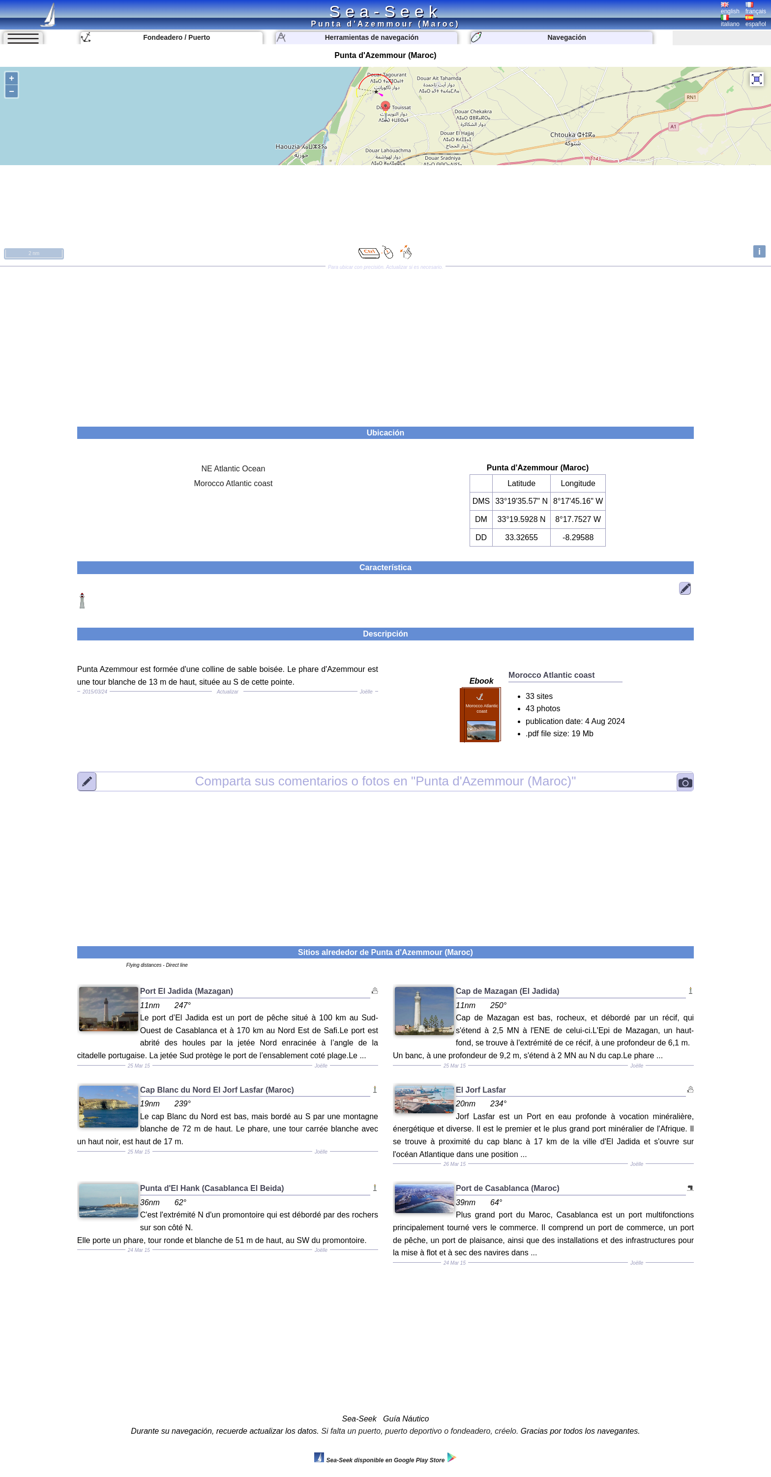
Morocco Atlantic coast (233, 483)
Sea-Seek (385, 11)
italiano (730, 21)
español (755, 21)
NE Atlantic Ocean (234, 468)
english (730, 8)
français (755, 8)
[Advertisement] (385, 343)
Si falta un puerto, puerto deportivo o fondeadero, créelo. (419, 1431)
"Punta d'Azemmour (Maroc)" (385, 781)
